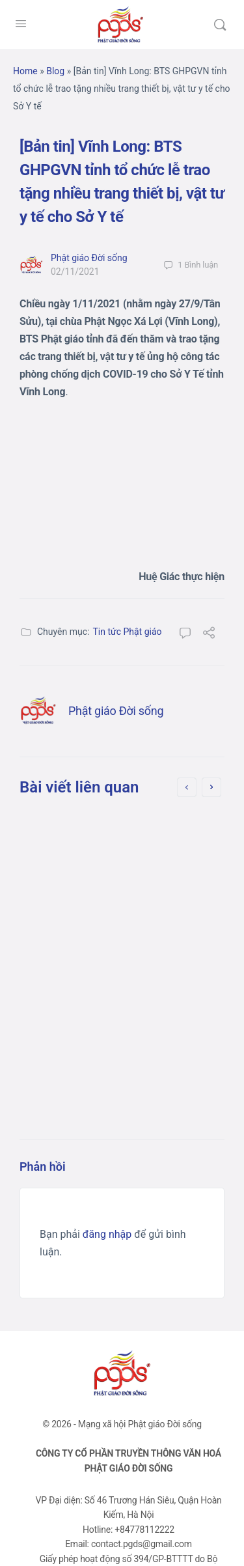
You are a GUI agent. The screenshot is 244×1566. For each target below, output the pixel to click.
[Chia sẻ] (209, 634)
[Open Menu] (21, 23)
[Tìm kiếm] (220, 24)
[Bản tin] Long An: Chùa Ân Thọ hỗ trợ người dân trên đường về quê (119, 859)
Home (25, 71)
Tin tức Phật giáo (126, 631)
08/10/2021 (93, 1004)
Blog (55, 71)
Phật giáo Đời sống (89, 258)
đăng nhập (107, 1234)
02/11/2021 (75, 271)
